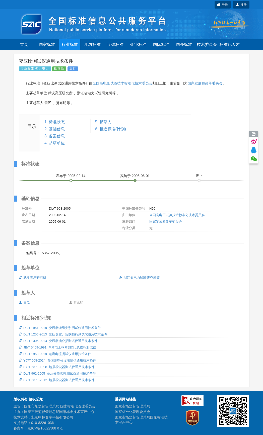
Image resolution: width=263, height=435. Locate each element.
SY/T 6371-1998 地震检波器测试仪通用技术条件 (57, 367)
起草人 (105, 122)
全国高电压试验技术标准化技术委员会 (122, 83)
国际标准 (161, 44)
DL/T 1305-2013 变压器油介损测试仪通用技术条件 (58, 341)
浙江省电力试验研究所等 (139, 278)
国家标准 (47, 44)
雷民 (24, 303)
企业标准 (138, 44)
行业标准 (70, 44)
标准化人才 (230, 44)
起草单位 (57, 143)
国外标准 (184, 44)
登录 (222, 5)
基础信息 (57, 129)
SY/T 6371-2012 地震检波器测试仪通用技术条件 (57, 380)
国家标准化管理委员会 (132, 412)
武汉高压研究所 (32, 278)
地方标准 (93, 44)
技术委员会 (207, 44)
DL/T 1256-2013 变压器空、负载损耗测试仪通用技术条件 (63, 334)
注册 (241, 5)
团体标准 (115, 44)
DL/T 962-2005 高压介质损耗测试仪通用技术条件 (57, 373)
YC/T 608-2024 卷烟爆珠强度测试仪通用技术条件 (57, 360)
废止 (199, 176)
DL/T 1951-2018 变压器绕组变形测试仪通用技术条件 (60, 328)
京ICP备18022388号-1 (45, 428)
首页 (24, 44)
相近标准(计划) (112, 129)
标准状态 (57, 122)
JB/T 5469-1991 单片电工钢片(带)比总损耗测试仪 (57, 347)
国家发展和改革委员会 (205, 83)
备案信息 (57, 136)
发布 (71, 176)
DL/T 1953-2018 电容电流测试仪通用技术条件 (55, 354)
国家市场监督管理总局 (132, 406)
